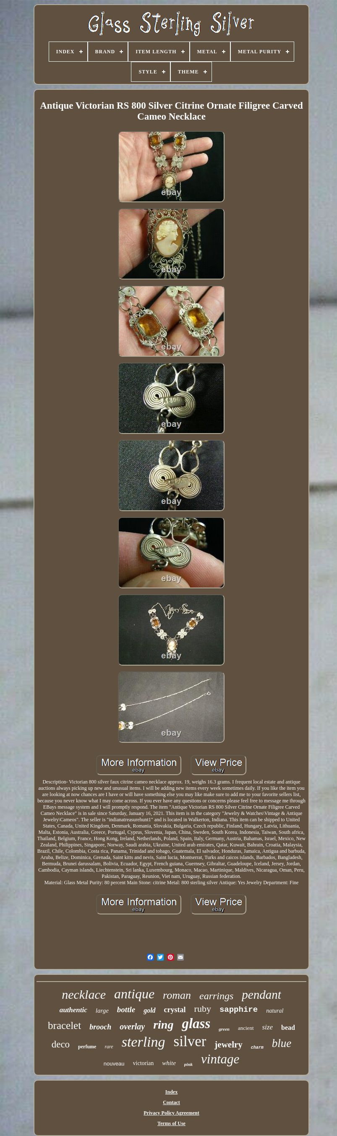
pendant (261, 994)
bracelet (64, 1025)
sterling (143, 1042)
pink (188, 1064)
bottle (126, 1009)
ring (163, 1024)
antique (134, 993)
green (224, 1029)
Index (171, 1092)
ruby (202, 1008)
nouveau (114, 1063)
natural (274, 1011)
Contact (171, 1102)
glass (196, 1023)
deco (61, 1044)
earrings (216, 995)
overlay (132, 1026)
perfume (87, 1047)
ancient (246, 1028)
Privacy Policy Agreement (171, 1113)
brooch (100, 1027)
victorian (143, 1063)
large (102, 1010)
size (267, 1027)
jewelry (228, 1044)
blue (282, 1043)
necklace (84, 994)
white (169, 1063)
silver (190, 1041)
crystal (175, 1009)
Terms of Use (171, 1123)
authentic (73, 1010)
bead (288, 1027)
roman (177, 995)
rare (108, 1047)
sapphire (238, 1009)
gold (149, 1010)
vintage (220, 1059)
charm (257, 1047)
